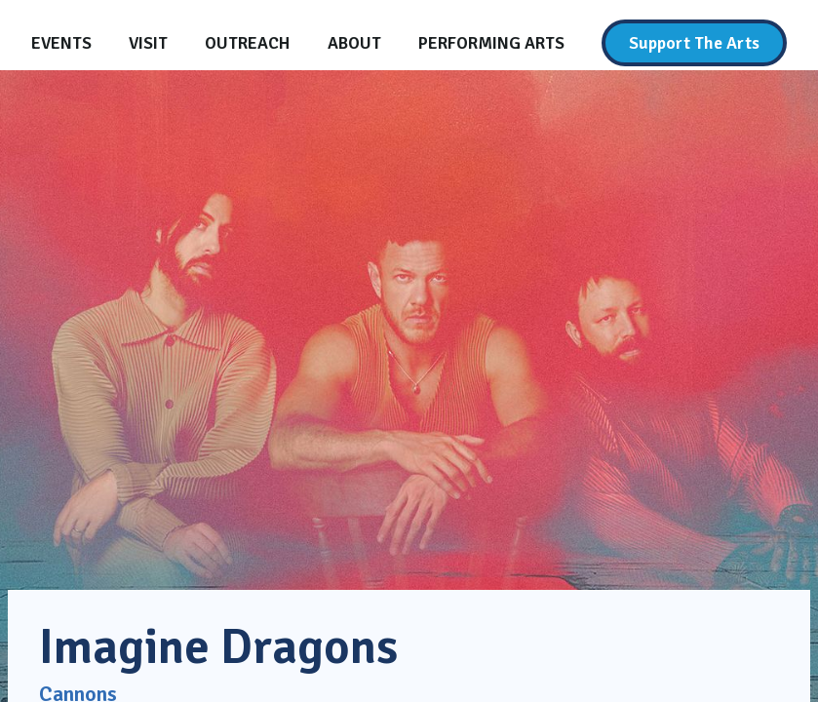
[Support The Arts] (694, 43)
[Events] (61, 43)
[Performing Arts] (491, 43)
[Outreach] (247, 43)
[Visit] (148, 43)
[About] (354, 43)
